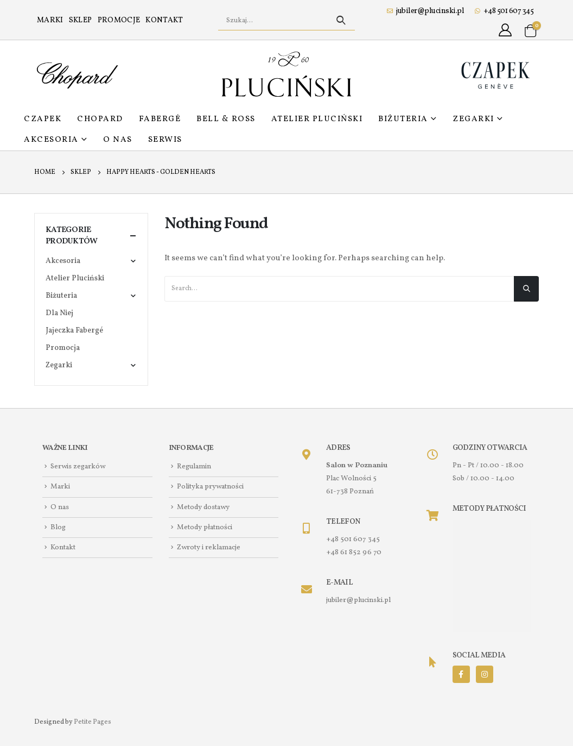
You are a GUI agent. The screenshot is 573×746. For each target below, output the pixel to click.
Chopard (100, 119)
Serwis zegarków (77, 466)
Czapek (42, 119)
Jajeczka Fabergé (74, 330)
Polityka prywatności (210, 487)
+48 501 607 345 (504, 11)
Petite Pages (92, 721)
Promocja (63, 348)
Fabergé (160, 119)
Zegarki (473, 119)
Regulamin (194, 466)
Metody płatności (204, 527)
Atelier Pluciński (317, 119)
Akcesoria (51, 140)
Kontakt (164, 20)
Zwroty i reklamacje (208, 547)
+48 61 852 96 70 (353, 552)
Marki (50, 20)
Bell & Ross (226, 119)
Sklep (80, 20)
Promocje (119, 20)
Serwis (165, 140)
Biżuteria (403, 119)
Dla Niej (59, 313)
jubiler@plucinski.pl (425, 11)
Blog (58, 527)
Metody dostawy (203, 507)
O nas (117, 140)
